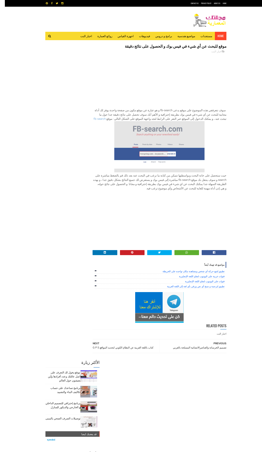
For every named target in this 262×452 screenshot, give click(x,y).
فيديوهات (139, 36)
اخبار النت (81, 36)
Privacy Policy (201, 3)
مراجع (130, 382)
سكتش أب (154, 382)
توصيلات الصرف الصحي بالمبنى (58, 105)
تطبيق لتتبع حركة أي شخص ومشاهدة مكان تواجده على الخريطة (189, 275)
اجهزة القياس (121, 36)
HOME (220, 3)
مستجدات (201, 36)
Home (216, 36)
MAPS (147, 371)
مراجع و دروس (118, 382)
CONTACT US (190, 3)
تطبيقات (131, 377)
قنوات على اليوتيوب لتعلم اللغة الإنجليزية (200, 285)
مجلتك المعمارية (202, 447)
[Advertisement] (161, 79)
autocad (125, 371)
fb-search (186, 123)
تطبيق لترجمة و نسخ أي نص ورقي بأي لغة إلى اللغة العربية (191, 290)
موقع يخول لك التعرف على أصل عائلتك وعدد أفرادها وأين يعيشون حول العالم (59, 63)
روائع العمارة (100, 36)
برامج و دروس (159, 36)
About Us (212, 3)
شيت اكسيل (141, 382)
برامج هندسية (144, 377)
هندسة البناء (138, 388)
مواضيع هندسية (181, 36)
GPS (156, 371)
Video (137, 371)
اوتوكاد (155, 377)
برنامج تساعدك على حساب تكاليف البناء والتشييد (61, 77)
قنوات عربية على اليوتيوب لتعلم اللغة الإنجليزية (197, 280)
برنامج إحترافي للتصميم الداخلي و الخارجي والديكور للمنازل (58, 92)
